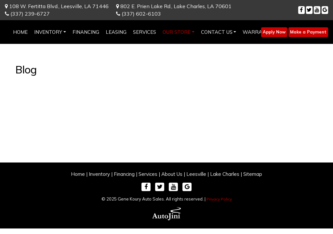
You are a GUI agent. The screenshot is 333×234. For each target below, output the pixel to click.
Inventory (99, 174)
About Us (171, 174)
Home (78, 174)
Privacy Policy (219, 199)
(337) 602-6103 (138, 13)
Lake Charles (224, 174)
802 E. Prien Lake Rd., (174, 6)
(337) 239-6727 (27, 13)
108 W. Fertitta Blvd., (57, 6)
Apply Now (274, 31)
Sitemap (252, 174)
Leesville (196, 174)
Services (148, 174)
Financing (124, 174)
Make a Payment (308, 31)
